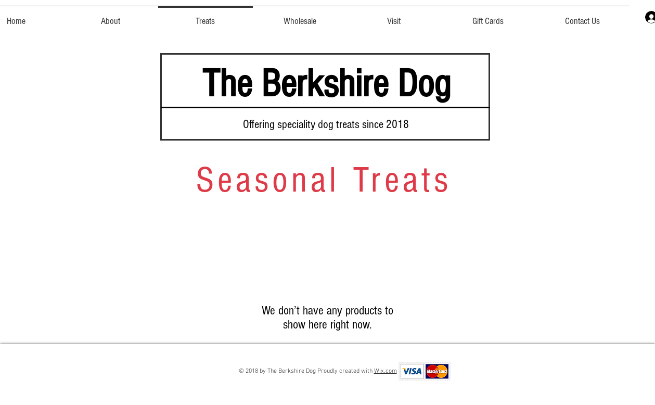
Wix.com (385, 371)
